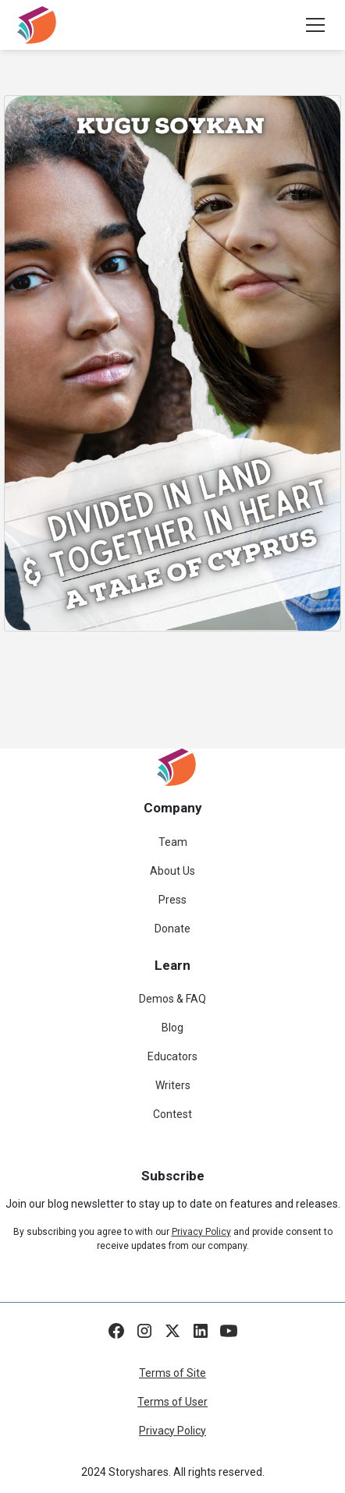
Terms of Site (172, 1373)
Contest (172, 1114)
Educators (172, 1056)
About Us (172, 871)
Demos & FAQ (172, 998)
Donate (172, 928)
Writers (172, 1085)
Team (172, 842)
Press (172, 899)
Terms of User (172, 1402)
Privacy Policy (172, 1430)
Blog (172, 1027)
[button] (312, 25)
